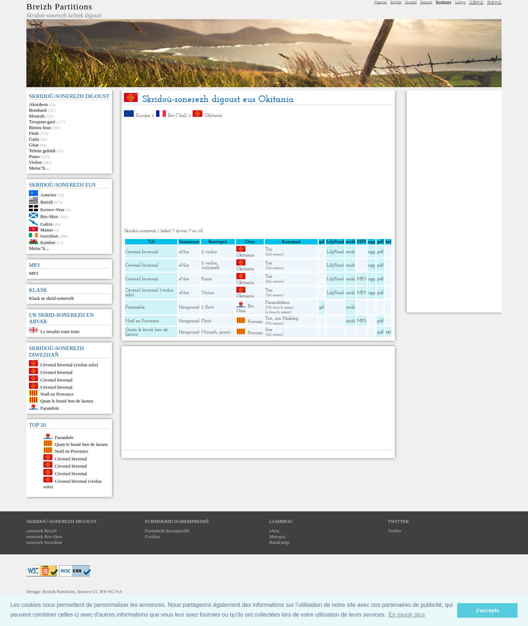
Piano (34, 156)
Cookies (152, 536)
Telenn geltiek (42, 150)
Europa (143, 115)
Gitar (34, 145)
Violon (35, 162)
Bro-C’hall (177, 115)
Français (380, 2)
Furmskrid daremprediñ (167, 530)
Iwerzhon (49, 235)
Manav (46, 230)
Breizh (46, 202)
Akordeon (38, 104)
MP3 (33, 273)
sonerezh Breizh (41, 530)
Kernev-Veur (52, 209)
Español (411, 2)
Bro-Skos (49, 216)
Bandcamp (279, 542)
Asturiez (48, 194)
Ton (268, 249)
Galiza (46, 223)
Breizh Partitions (59, 6)
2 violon (209, 252)
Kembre (48, 242)
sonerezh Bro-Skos (44, 536)
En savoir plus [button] (407, 615)
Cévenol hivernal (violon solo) (69, 364)
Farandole (49, 408)
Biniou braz (40, 127)
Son (268, 329)
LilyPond (335, 252)
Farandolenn (277, 302)
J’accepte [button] (487, 610)
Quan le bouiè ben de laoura (66, 401)
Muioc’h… (39, 168)
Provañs (255, 321)
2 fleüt (207, 307)
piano (224, 332)
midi (350, 252)
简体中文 (494, 2)
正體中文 (476, 2)
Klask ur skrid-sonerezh (51, 298)
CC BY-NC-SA (108, 591)
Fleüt (34, 133)
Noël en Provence (57, 394)
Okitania (213, 115)
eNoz (184, 252)
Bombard (37, 110)
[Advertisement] (258, 173)
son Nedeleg (286, 318)
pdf (380, 252)
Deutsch (426, 2)
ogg (371, 241)
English (396, 2)
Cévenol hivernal (56, 372)
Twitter (394, 530)
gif (321, 307)
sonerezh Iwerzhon (44, 542)
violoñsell (210, 267)
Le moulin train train (60, 331)
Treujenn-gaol (42, 121)
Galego (460, 2)
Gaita (34, 139)
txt (388, 332)
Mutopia (277, 536)
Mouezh (36, 116)
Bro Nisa (245, 308)
